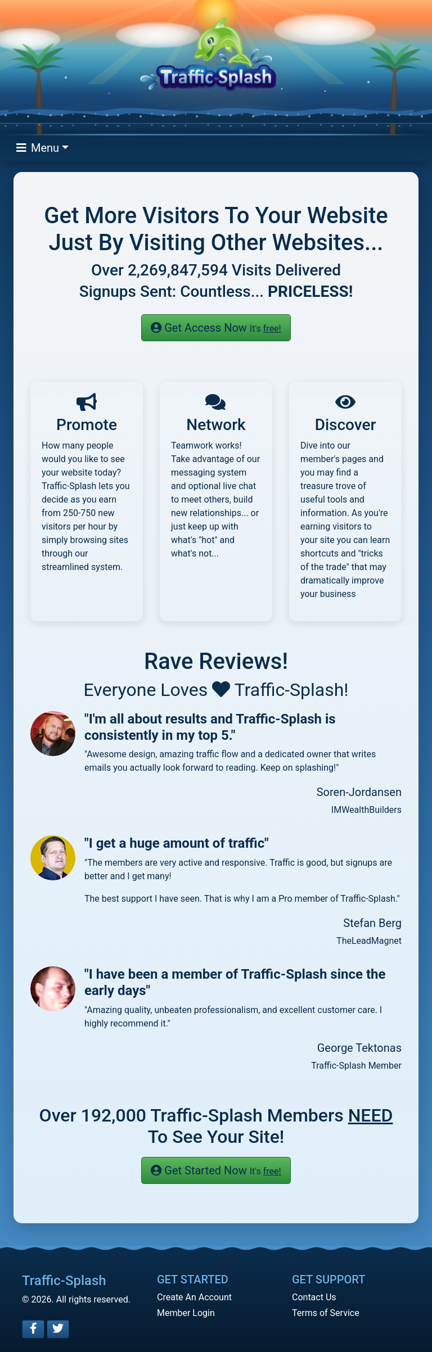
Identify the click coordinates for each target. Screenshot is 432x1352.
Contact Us (314, 1297)
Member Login (186, 1313)
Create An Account (194, 1297)
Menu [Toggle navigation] (37, 148)
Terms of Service (325, 1313)
